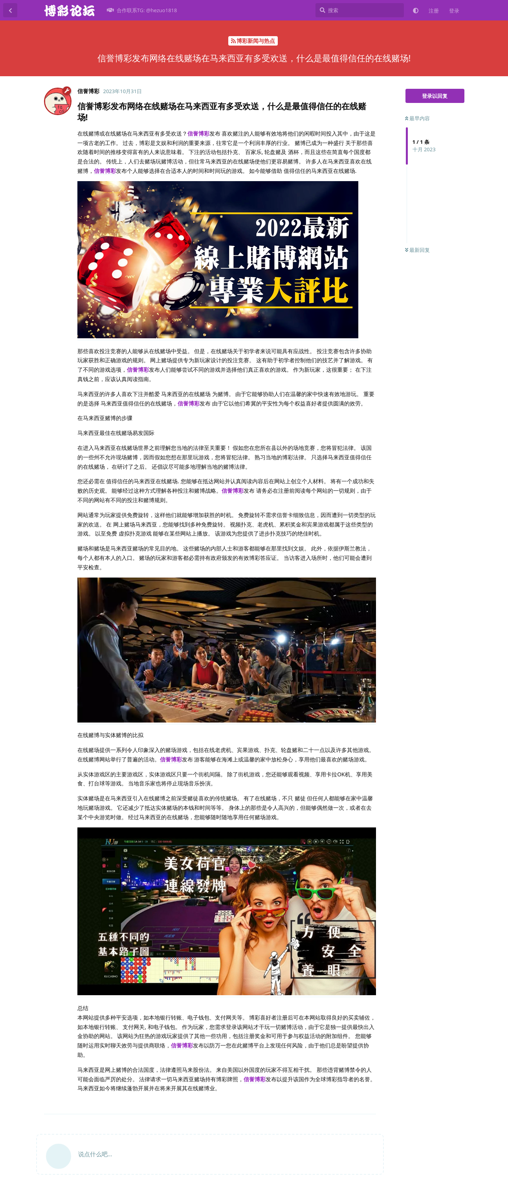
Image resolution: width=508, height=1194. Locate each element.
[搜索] (359, 10)
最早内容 (417, 118)
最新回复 (417, 249)
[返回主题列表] (10, 10)
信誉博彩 (198, 133)
